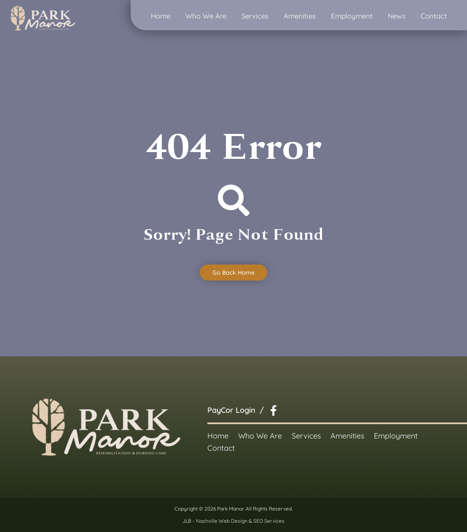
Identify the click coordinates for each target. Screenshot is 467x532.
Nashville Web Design (221, 521)
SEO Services (268, 521)
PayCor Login (231, 410)
